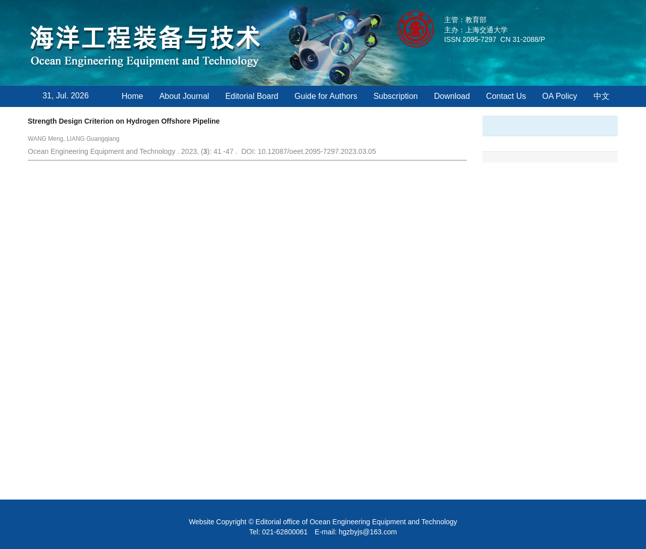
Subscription (395, 96)
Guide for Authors (325, 96)
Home (132, 96)
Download (452, 96)
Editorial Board (251, 96)
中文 (602, 96)
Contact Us (506, 96)
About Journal (184, 96)
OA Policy (559, 96)
